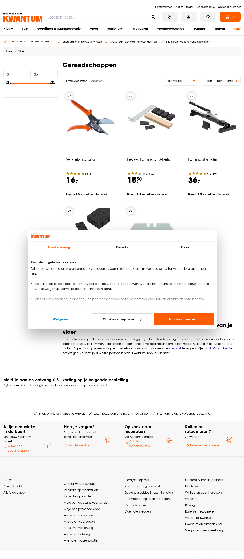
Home (8, 51)
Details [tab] (122, 247)
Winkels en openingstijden (16, 435)
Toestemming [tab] (59, 247)
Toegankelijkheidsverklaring (204, 513)
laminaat (175, 348)
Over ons (8, 550)
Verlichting (115, 28)
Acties (7, 462)
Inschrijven (224, 382)
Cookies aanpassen (122, 319)
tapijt (208, 348)
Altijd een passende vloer (82, 488)
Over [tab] (185, 247)
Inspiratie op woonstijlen (81, 469)
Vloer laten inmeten (139, 488)
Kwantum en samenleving (203, 507)
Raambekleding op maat (142, 469)
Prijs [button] (30, 64)
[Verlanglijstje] (69, 96)
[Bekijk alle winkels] (170, 17)
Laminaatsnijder (202, 159)
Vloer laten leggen (138, 494)
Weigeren (61, 319)
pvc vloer (221, 348)
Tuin (25, 28)
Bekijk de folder (14, 469)
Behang (199, 28)
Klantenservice (77, 431)
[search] (102, 17)
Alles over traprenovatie (81, 519)
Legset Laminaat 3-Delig (149, 159)
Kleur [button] (30, 119)
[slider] (8, 83)
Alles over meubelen (78, 494)
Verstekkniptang (80, 159)
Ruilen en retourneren (202, 431)
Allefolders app (14, 475)
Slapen (219, 28)
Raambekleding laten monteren (147, 481)
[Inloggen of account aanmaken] (189, 17)
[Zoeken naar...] (153, 16)
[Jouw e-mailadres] (175, 382)
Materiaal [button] (30, 93)
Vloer (94, 28)
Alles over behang (77, 513)
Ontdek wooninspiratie (137, 430)
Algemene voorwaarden (31, 550)
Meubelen (140, 28)
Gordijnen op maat (138, 462)
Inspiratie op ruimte (77, 475)
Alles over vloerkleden (79, 500)
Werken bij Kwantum (199, 500)
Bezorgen (192, 488)
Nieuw (8, 28)
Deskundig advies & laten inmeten (149, 475)
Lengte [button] (30, 101)
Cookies (54, 550)
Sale (237, 28)
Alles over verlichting (78, 507)
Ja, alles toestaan (183, 319)
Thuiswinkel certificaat (115, 550)
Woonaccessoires (170, 28)
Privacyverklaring (73, 550)
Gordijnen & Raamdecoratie (59, 28)
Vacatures (92, 550)
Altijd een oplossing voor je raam (87, 481)
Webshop (192, 481)
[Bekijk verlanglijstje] (208, 17)
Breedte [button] (30, 110)
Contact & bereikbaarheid (204, 462)
